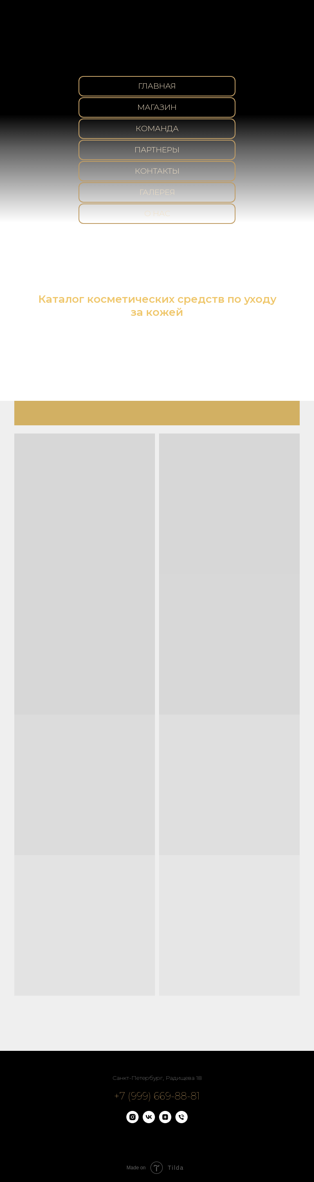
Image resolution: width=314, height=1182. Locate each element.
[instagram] (132, 1120)
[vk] (149, 1120)
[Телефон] (181, 1120)
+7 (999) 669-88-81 (157, 1096)
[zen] (165, 1120)
